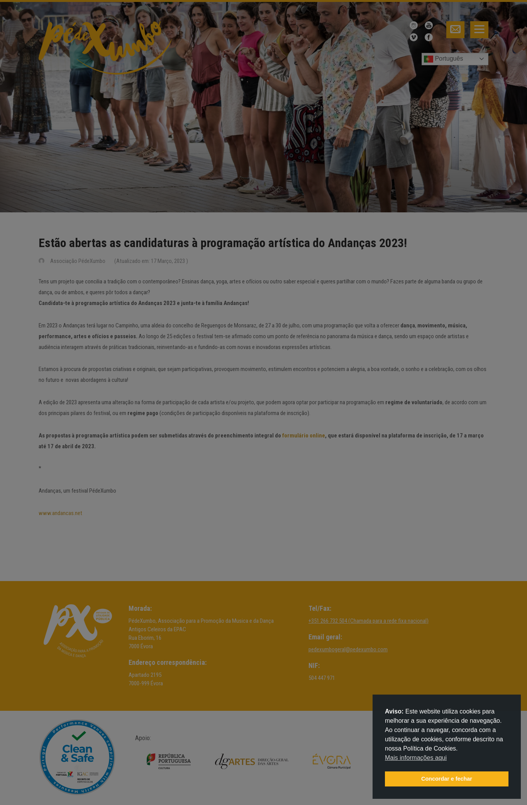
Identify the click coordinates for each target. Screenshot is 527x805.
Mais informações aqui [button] (416, 757)
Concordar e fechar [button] (446, 779)
